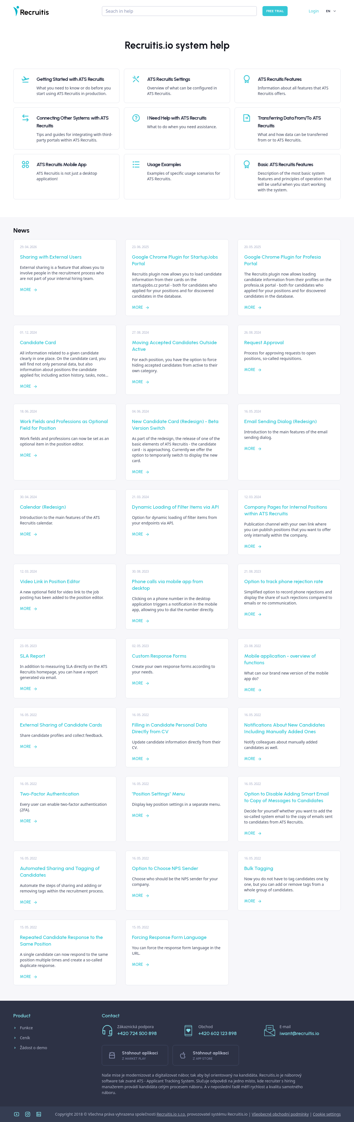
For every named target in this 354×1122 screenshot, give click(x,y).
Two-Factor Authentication (49, 794)
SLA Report (32, 656)
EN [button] (331, 11)
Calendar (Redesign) (43, 507)
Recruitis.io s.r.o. (171, 1114)
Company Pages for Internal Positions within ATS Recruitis (285, 510)
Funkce (23, 1028)
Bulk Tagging (258, 868)
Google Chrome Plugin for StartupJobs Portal (175, 260)
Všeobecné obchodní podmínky (280, 1114)
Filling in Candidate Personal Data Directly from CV (169, 728)
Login (314, 11)
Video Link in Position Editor (50, 581)
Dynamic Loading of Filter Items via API (175, 507)
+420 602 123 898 (217, 1033)
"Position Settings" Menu (158, 794)
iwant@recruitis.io (299, 1033)
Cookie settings (327, 1114)
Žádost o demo (30, 1048)
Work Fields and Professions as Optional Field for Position (64, 424)
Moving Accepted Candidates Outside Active (174, 345)
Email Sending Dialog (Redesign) (280, 421)
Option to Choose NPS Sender (165, 868)
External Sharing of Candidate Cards (61, 725)
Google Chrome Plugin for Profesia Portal (282, 260)
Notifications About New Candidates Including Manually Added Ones (284, 728)
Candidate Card (38, 342)
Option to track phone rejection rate (283, 581)
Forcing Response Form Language (169, 937)
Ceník (21, 1038)
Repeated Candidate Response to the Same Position (61, 940)
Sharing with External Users (51, 257)
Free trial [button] (275, 11)
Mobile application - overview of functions (280, 659)
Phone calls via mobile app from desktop (167, 584)
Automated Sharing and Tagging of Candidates (60, 871)
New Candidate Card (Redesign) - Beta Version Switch (175, 424)
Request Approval (264, 342)
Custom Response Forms (159, 656)
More (29, 289)
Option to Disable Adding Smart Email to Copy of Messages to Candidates (286, 797)
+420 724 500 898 (137, 1033)
